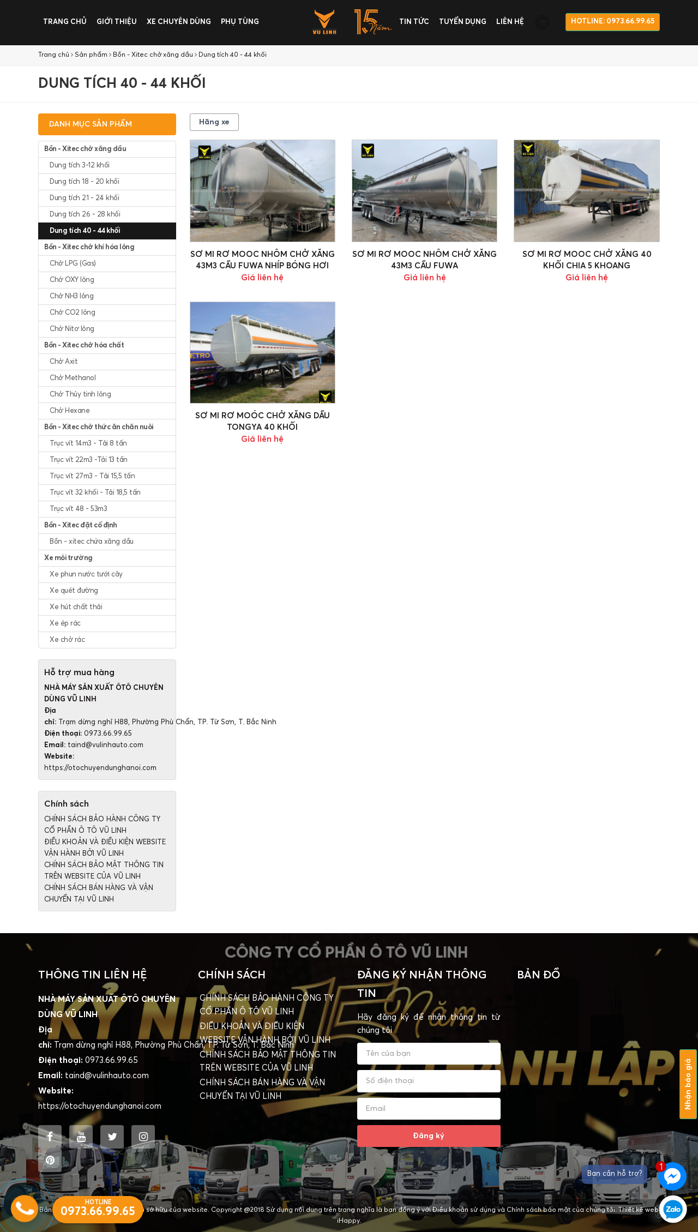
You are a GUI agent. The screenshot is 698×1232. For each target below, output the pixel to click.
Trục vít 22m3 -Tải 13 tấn (89, 460)
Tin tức (414, 22)
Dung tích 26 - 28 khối (85, 214)
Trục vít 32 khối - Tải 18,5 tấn (95, 492)
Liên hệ (510, 22)
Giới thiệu (117, 22)
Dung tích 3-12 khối (80, 165)
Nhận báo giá (688, 1084)
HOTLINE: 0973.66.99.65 (612, 21)
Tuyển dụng (462, 22)
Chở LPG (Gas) (73, 263)
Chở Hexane (69, 410)
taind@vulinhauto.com (105, 745)
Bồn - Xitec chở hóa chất (84, 345)
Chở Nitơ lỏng (72, 329)
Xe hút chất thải (76, 607)
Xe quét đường (74, 590)
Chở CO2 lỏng (72, 312)
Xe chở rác (67, 640)
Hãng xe (214, 122)
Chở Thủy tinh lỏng (80, 394)
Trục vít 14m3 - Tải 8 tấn (88, 443)
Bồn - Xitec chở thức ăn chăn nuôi (98, 427)
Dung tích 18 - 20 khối (84, 181)
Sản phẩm (91, 55)
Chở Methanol (72, 378)
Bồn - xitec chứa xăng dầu (92, 541)
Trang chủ (65, 22)
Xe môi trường (68, 558)
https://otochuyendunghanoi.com (100, 768)
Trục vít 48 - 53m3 (78, 509)
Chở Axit (63, 361)
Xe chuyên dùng (179, 22)
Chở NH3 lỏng (71, 296)
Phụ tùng (240, 22)
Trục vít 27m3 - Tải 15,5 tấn (92, 476)
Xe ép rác (65, 623)
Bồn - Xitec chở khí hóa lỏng (89, 247)
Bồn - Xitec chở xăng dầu (153, 55)
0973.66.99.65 (108, 733)
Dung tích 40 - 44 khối (232, 55)
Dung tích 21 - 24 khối (84, 198)
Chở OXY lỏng (72, 280)
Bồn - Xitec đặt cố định (80, 525)
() (547, 22)
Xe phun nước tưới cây (86, 574)
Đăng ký (428, 1136)
